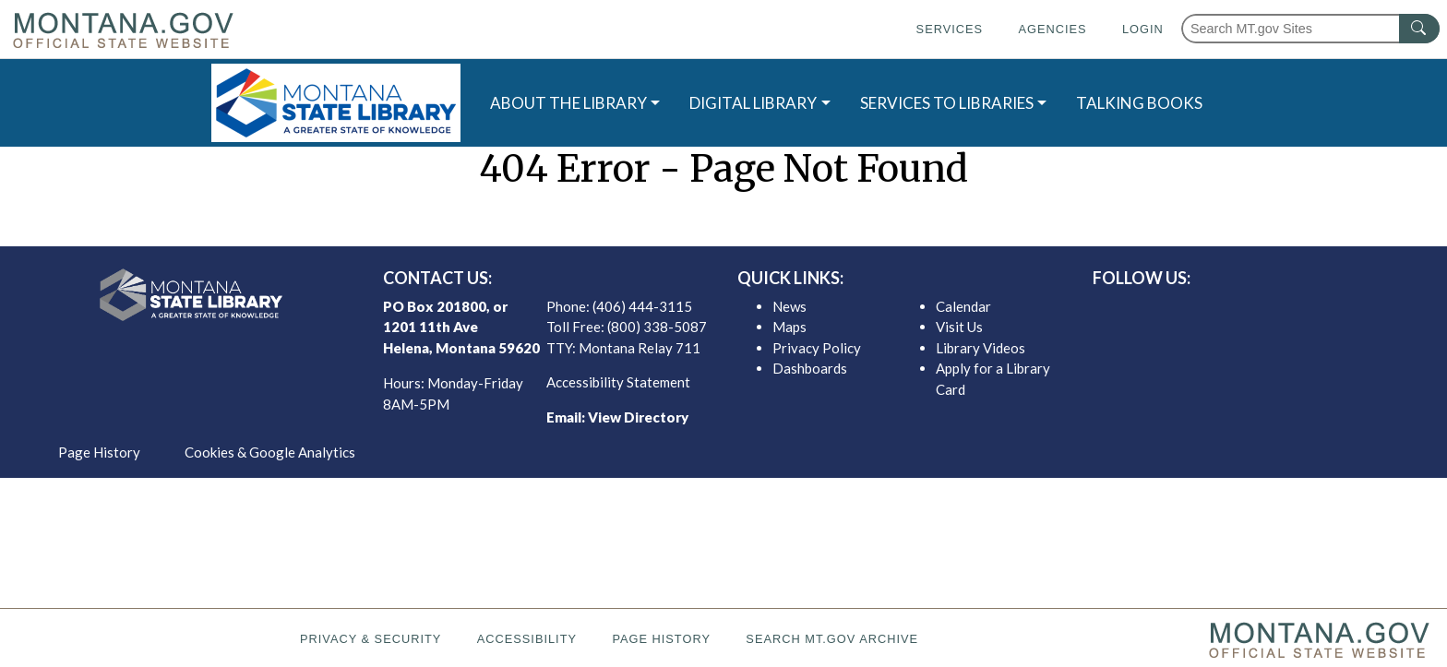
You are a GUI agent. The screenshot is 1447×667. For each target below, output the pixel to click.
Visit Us (959, 326)
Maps (789, 326)
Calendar (963, 306)
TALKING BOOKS (1139, 103)
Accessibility (527, 639)
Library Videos (980, 347)
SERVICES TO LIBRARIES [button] (947, 103)
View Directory (638, 417)
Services (949, 29)
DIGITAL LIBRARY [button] (753, 103)
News (789, 306)
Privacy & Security (370, 639)
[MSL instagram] (1271, 311)
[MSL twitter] (1241, 311)
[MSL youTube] (1300, 311)
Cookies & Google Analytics (270, 452)
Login (1143, 29)
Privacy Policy (816, 347)
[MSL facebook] (1211, 311)
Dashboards (809, 368)
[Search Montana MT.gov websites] (1310, 28)
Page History (99, 452)
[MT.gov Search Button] (1419, 28)
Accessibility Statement (618, 382)
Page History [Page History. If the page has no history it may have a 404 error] (661, 639)
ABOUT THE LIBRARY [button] (568, 103)
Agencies (1052, 29)
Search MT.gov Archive (832, 639)
